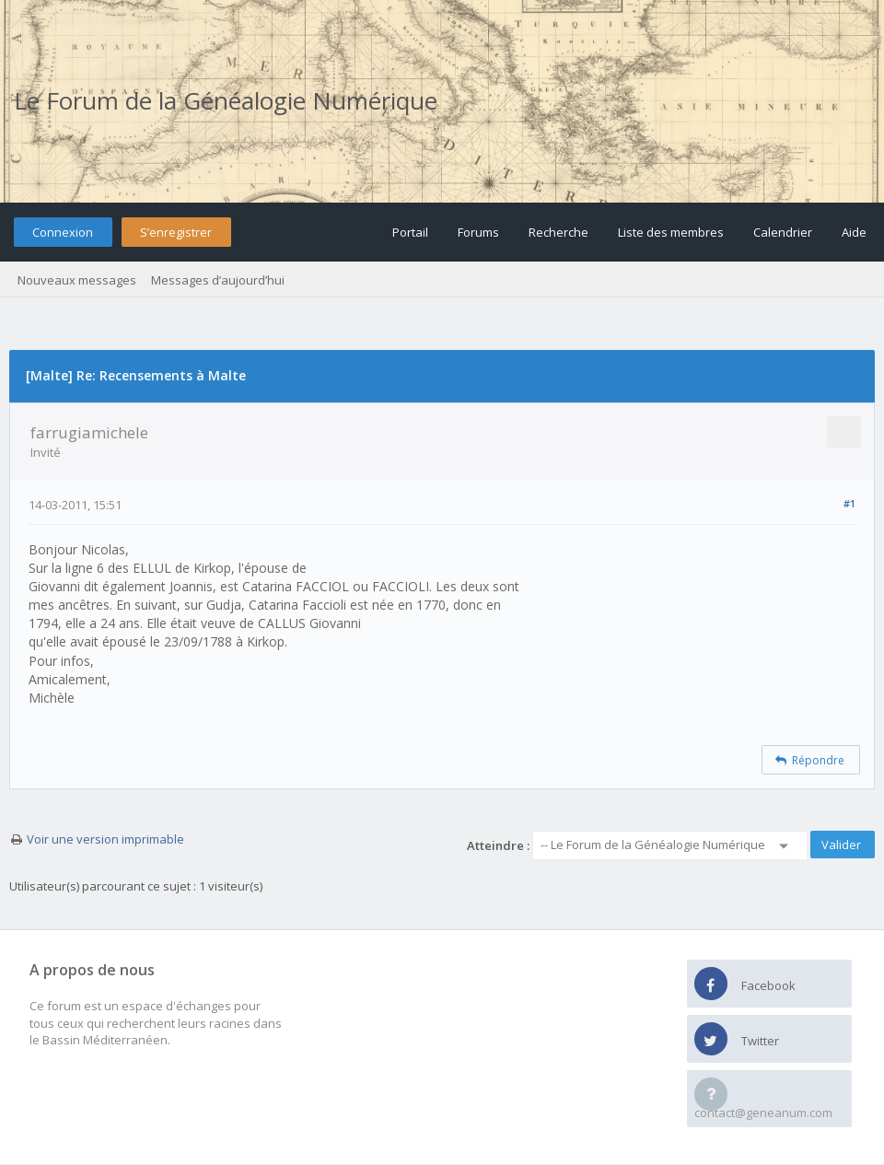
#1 (849, 503)
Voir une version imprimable (105, 839)
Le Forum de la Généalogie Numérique (225, 100)
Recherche (558, 232)
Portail (410, 232)
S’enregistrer (176, 232)
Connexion (62, 232)
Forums (478, 232)
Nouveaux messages (76, 280)
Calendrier (782, 232)
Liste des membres (671, 232)
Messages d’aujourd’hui (218, 280)
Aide (854, 232)
